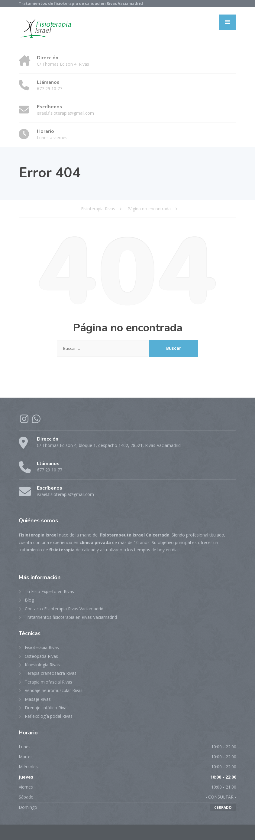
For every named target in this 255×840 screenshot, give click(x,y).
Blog (29, 600)
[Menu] (227, 22)
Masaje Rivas (38, 699)
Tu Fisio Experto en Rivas (49, 591)
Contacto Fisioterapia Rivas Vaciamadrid (64, 609)
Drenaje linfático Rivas (47, 707)
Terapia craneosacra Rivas (50, 673)
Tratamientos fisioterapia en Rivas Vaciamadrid (71, 617)
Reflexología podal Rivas (49, 716)
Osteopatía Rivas (41, 656)
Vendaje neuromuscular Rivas (53, 690)
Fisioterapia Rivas (42, 647)
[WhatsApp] (36, 421)
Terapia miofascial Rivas (48, 682)
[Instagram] (25, 421)
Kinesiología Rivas (42, 665)
